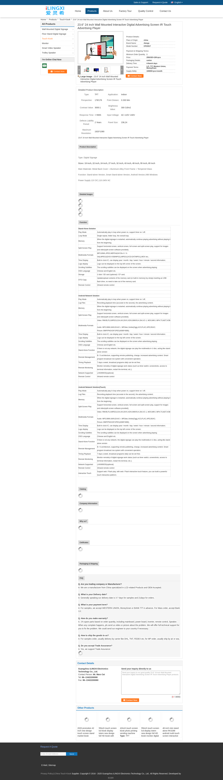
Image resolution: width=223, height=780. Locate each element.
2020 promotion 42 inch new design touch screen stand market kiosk (86, 732)
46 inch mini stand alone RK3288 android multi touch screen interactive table (171, 733)
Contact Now (136, 76)
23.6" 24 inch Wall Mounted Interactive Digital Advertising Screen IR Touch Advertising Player (100, 79)
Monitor (45, 43)
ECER (111, 778)
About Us (107, 11)
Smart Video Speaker (51, 48)
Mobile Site (46, 769)
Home (78, 11)
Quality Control (145, 11)
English (179, 2)
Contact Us (165, 11)
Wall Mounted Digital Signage (55, 29)
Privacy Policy (47, 773)
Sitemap (52, 765)
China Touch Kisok (63, 773)
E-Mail (44, 765)
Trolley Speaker (49, 53)
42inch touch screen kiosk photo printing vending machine (129, 730)
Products (92, 11)
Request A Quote (160, 2)
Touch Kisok (65, 19)
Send (71, 754)
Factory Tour (125, 11)
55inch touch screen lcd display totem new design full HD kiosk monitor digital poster (150, 733)
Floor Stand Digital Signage (54, 34)
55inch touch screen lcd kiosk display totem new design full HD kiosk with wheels (107, 733)
